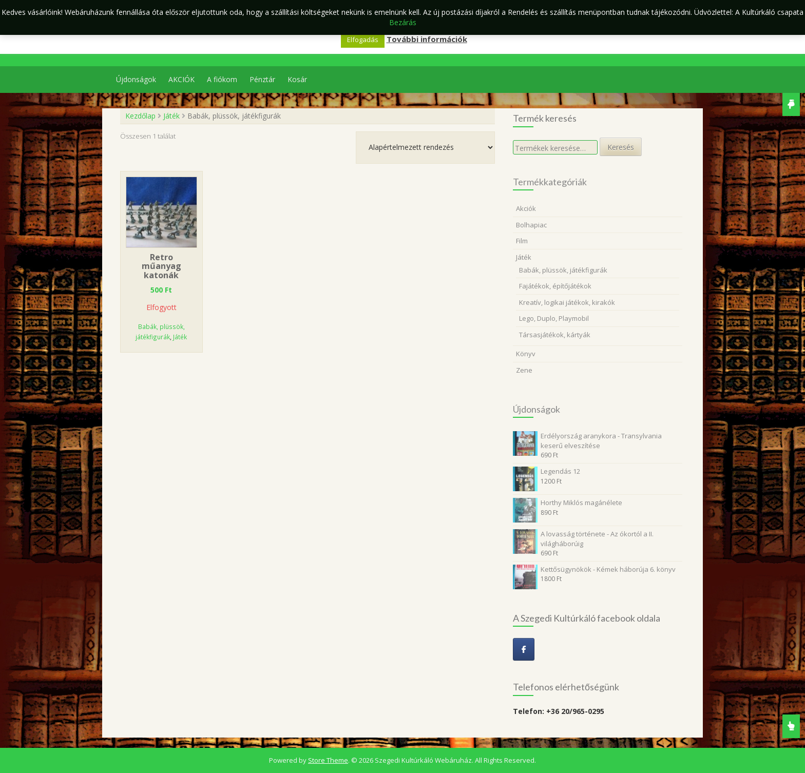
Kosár (297, 79)
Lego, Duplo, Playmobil (554, 318)
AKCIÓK (181, 79)
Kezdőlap (140, 116)
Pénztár (262, 79)
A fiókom (222, 79)
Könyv (525, 353)
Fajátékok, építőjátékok (555, 286)
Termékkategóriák (550, 181)
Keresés (620, 147)
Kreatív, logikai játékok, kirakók (567, 302)
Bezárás (402, 22)
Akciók (526, 208)
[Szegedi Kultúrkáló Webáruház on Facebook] (523, 649)
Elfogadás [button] (362, 39)
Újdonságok (136, 79)
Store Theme (328, 760)
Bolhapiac (531, 224)
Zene (524, 370)
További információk (427, 39)
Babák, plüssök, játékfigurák (563, 270)
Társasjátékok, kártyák (554, 334)
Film (522, 240)
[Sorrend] (425, 147)
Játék (171, 116)
